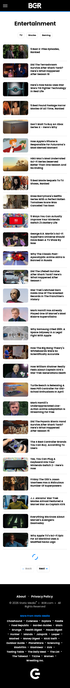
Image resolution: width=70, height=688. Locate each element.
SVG (49, 647)
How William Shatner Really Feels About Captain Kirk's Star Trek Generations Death (48, 370)
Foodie (59, 621)
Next (42, 568)
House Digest (54, 629)
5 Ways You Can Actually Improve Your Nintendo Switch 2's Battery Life (46, 219)
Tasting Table (15, 651)
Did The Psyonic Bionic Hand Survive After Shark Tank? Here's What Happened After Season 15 (48, 426)
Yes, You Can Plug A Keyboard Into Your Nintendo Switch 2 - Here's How (46, 464)
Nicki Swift (50, 638)
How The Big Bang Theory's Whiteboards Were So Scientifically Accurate (47, 351)
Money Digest (31, 638)
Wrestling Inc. (35, 660)
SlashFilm (20, 647)
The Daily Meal (37, 651)
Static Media (27, 603)
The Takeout (20, 656)
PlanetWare (36, 643)
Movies (32, 35)
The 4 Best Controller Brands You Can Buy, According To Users (48, 445)
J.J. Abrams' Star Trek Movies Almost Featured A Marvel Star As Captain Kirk (47, 501)
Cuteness (32, 621)
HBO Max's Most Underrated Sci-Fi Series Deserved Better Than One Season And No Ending (48, 163)
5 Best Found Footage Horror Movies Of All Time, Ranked (48, 107)
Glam (59, 625)
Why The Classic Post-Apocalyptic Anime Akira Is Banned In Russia (47, 257)
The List (54, 651)
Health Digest (33, 629)
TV (21, 35)
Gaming (46, 35)
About (21, 596)
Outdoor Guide (15, 643)
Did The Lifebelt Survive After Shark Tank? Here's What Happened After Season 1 (45, 276)
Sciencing (53, 643)
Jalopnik (41, 634)
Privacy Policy (42, 596)
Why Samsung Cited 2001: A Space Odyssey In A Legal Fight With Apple (47, 332)
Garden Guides (42, 625)
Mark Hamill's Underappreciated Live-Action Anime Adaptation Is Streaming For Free (47, 407)
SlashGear (36, 647)
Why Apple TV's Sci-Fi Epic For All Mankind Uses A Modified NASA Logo (46, 539)
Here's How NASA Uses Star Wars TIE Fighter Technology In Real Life (48, 88)
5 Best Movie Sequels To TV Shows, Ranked (47, 182)
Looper (55, 634)
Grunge (16, 629)
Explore (46, 621)
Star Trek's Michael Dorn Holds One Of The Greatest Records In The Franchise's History (47, 295)
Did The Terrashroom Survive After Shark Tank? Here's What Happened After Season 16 (46, 69)
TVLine (36, 656)
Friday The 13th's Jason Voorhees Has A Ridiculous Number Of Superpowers (47, 482)
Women (49, 656)
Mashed (14, 638)
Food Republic (20, 625)
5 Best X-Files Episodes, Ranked (45, 51)
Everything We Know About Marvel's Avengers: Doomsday (47, 520)
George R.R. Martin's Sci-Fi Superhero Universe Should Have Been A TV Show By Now (47, 238)
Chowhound (14, 621)
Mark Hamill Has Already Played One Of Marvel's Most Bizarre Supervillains (48, 313)
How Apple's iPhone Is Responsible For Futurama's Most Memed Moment (47, 144)
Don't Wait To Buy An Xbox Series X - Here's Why (46, 126)
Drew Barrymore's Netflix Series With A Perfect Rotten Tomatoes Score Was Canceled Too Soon (47, 201)
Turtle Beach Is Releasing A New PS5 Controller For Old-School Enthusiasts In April (47, 388)
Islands (28, 634)
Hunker (15, 634)
